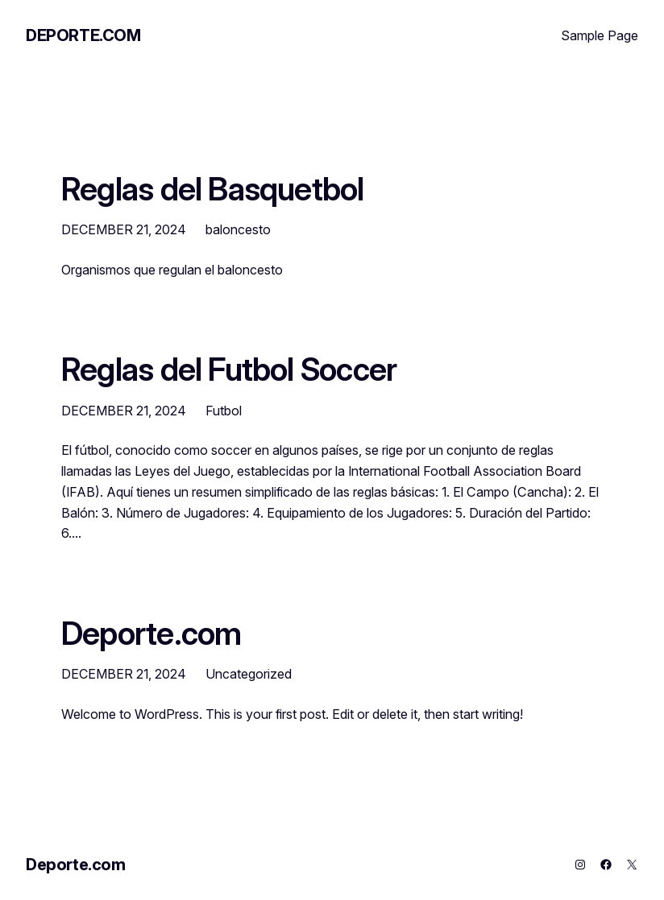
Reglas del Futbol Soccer (228, 369)
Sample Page (599, 35)
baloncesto (238, 229)
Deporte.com (83, 35)
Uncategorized (248, 674)
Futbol (223, 411)
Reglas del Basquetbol (212, 189)
